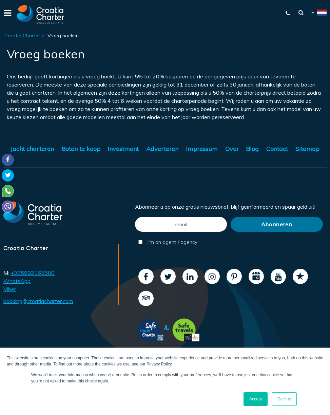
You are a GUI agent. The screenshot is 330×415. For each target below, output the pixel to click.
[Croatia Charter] (40, 14)
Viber (9, 289)
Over (232, 149)
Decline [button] (284, 399)
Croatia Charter (22, 36)
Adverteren (162, 149)
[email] (181, 224)
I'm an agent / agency (167, 242)
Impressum (202, 149)
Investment (123, 149)
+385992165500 (33, 272)
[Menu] (7, 14)
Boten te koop (80, 149)
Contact (277, 149)
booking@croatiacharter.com (38, 301)
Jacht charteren (32, 149)
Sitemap (307, 149)
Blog (252, 149)
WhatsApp (17, 281)
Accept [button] (255, 399)
